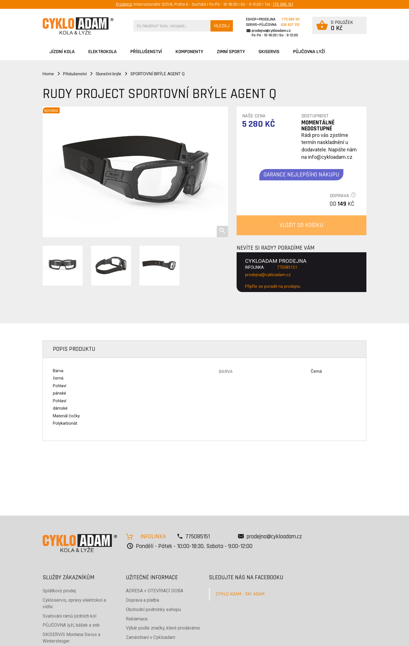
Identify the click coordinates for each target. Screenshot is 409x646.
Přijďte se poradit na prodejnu (272, 286)
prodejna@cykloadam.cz (271, 30)
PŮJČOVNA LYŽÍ (309, 51)
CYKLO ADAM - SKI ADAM (240, 594)
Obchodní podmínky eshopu (153, 609)
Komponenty (189, 51)
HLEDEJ (221, 25)
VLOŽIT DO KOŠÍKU (301, 225)
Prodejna (124, 4)
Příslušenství (146, 51)
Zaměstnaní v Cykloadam (150, 637)
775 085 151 (283, 4)
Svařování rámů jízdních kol (69, 616)
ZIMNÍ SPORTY (231, 51)
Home (48, 73)
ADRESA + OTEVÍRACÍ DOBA (154, 590)
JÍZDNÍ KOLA (62, 51)
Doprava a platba (142, 600)
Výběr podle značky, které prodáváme (163, 628)
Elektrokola (102, 51)
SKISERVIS (268, 51)
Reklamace (137, 619)
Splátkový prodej (59, 590)
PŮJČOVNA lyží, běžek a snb (71, 625)
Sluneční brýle (108, 73)
